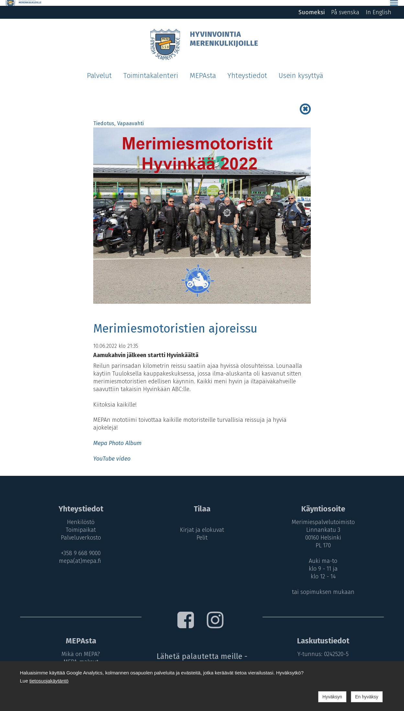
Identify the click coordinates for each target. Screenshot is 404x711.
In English (378, 6)
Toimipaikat (79, 524)
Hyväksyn (332, 696)
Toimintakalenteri (150, 70)
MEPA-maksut (79, 655)
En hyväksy (366, 696)
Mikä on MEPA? (79, 648)
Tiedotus (103, 118)
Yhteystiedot (247, 70)
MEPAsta (203, 70)
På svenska (345, 6)
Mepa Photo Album (117, 437)
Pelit (202, 531)
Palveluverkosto (79, 531)
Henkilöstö (79, 516)
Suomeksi (311, 6)
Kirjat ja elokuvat (202, 524)
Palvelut (99, 70)
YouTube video (111, 452)
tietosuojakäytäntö (49, 681)
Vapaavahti (130, 118)
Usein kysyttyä (301, 70)
